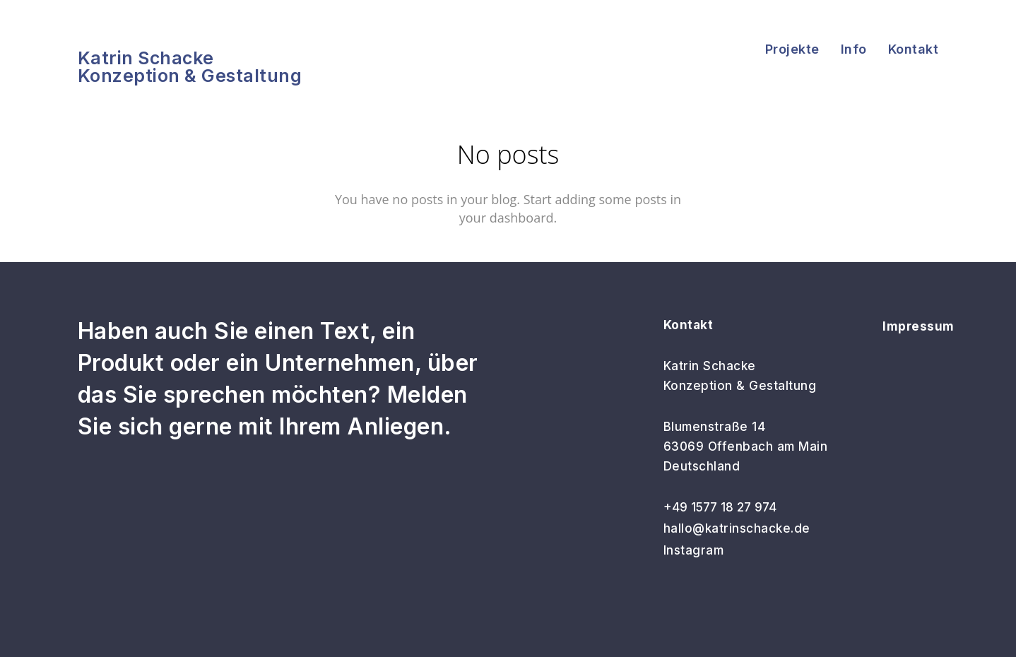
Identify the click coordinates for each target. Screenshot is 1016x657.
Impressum (918, 326)
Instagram (693, 550)
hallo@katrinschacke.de (736, 528)
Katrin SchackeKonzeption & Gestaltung (190, 67)
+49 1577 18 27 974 (719, 507)
